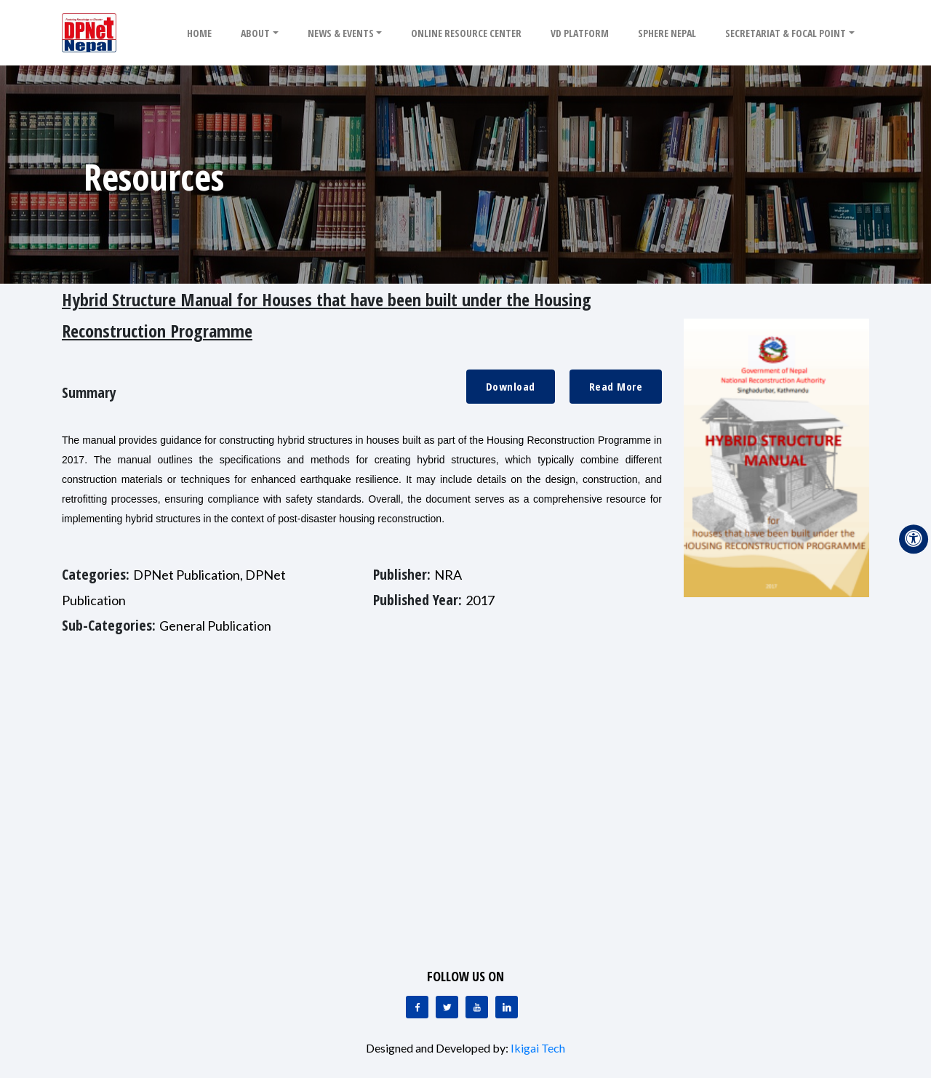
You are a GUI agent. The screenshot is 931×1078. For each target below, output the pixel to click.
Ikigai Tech (538, 1048)
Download (510, 386)
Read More (616, 386)
